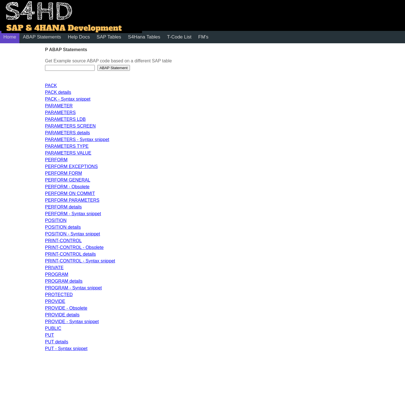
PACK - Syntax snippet (68, 99)
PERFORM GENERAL (67, 180)
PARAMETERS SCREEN (70, 126)
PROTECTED (59, 294)
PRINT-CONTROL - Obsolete (74, 247)
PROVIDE (55, 301)
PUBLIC (53, 328)
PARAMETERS (60, 112)
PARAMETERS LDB (65, 119)
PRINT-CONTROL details (70, 254)
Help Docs (79, 37)
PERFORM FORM (63, 173)
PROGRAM (56, 274)
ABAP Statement (114, 68)
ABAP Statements (42, 37)
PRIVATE (54, 267)
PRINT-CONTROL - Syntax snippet (80, 260)
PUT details (56, 341)
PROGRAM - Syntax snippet (73, 287)
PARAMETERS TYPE (67, 146)
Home (9, 37)
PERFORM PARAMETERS (72, 200)
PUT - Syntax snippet (66, 348)
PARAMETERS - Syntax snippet (77, 139)
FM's (203, 37)
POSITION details (63, 227)
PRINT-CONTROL (63, 240)
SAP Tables (109, 37)
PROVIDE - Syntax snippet (72, 321)
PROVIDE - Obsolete (66, 308)
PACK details (58, 92)
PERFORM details (63, 207)
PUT (49, 335)
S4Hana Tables (144, 37)
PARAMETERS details (67, 132)
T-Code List (179, 37)
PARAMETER (59, 105)
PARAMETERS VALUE (68, 153)
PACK (51, 85)
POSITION (55, 220)
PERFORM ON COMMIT (70, 193)
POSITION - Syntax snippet (72, 234)
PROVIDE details (62, 314)
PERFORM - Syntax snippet (73, 213)
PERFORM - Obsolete (67, 186)
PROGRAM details (63, 281)
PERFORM (56, 159)
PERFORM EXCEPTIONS (71, 166)
